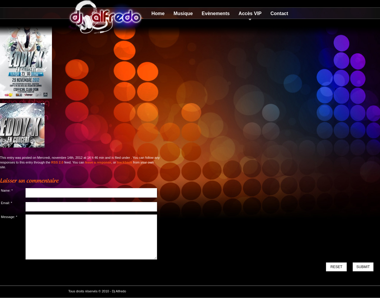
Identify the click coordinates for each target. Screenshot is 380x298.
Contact (279, 13)
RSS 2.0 (57, 162)
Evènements (215, 13)
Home (157, 13)
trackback (124, 162)
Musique (183, 13)
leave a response (98, 162)
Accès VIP (250, 13)
